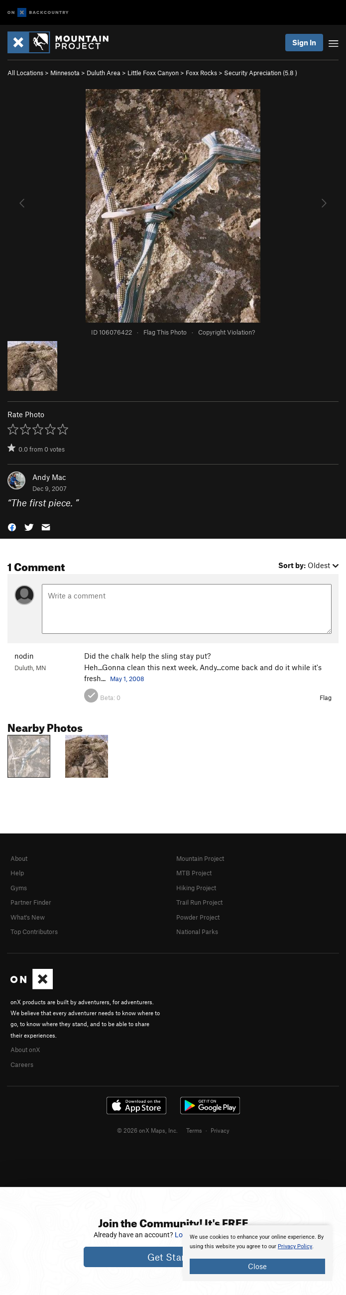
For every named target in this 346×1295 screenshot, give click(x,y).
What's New (27, 917)
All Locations (25, 73)
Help (17, 873)
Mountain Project (200, 858)
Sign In (304, 42)
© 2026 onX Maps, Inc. (147, 1130)
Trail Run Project (199, 902)
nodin (24, 655)
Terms (194, 1130)
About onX (25, 1050)
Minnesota (65, 73)
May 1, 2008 (127, 679)
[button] (11, 526)
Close (257, 1266)
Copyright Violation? (226, 332)
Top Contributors (34, 932)
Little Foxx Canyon (153, 73)
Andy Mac (49, 476)
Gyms (18, 888)
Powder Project (198, 917)
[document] (257, 1253)
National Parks (197, 932)
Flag (326, 698)
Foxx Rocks (201, 73)
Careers (21, 1064)
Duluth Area (103, 73)
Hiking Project (196, 888)
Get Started (173, 1257)
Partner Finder (30, 902)
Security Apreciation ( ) (260, 73)
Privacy (220, 1130)
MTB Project (194, 873)
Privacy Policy (295, 1246)
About (18, 858)
